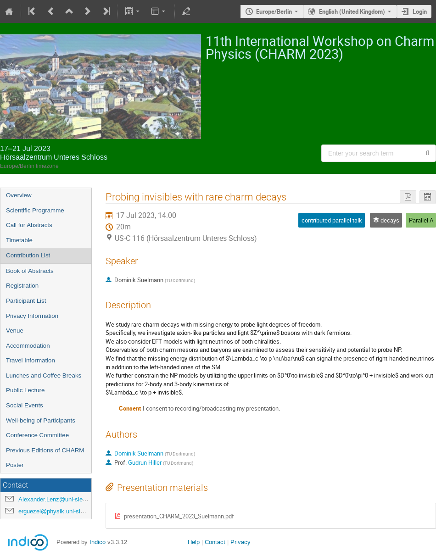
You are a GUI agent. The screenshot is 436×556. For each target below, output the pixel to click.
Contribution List (28, 255)
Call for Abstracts (29, 225)
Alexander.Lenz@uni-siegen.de (59, 499)
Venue (14, 330)
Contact (215, 542)
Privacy (240, 542)
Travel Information (30, 360)
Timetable (19, 240)
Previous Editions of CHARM (45, 450)
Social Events (24, 405)
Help (194, 542)
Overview (19, 195)
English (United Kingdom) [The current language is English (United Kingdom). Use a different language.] (352, 11)
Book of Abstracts (30, 270)
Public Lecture (25, 390)
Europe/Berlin (274, 11)
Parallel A (421, 220)
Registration (22, 285)
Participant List (26, 300)
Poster (15, 464)
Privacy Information (32, 315)
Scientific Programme (35, 210)
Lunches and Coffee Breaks (43, 375)
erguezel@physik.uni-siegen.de (59, 511)
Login (420, 11)
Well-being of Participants (40, 420)
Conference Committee (37, 435)
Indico (97, 542)
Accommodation (28, 345)
